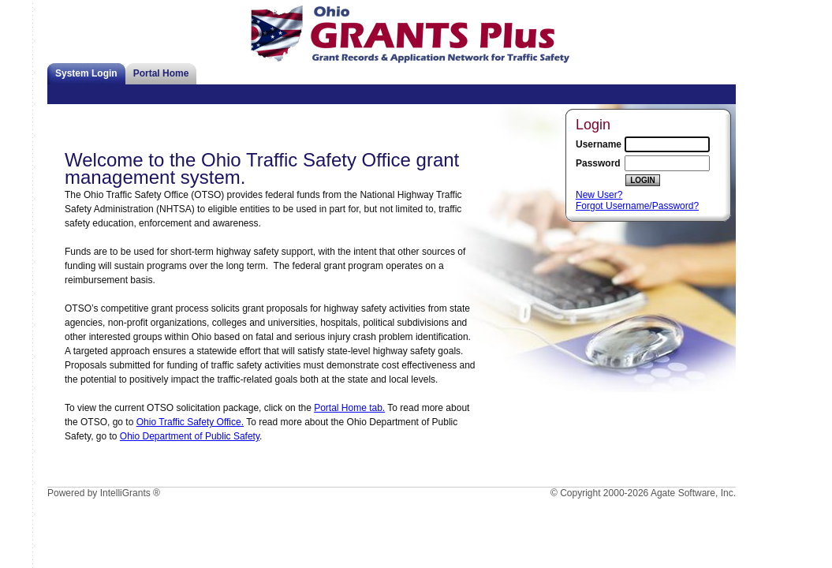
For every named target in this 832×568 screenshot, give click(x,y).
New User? (599, 194)
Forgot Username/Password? (637, 205)
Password (598, 163)
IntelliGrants (125, 493)
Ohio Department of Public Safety (189, 436)
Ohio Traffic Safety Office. (190, 422)
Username (598, 144)
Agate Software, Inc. (693, 493)
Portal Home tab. (349, 407)
